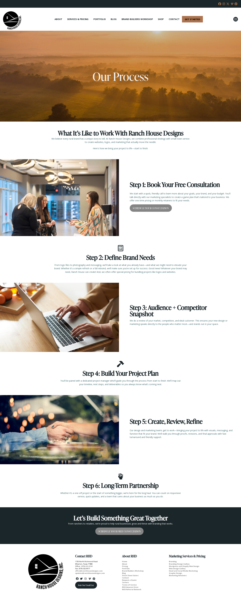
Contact (125, 578)
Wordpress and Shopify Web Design (184, 566)
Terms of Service (129, 585)
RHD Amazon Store (130, 587)
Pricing (125, 566)
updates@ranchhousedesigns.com (90, 573)
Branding (173, 561)
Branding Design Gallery (179, 564)
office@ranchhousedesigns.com (89, 571)
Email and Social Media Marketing (183, 571)
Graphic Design (175, 573)
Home (124, 561)
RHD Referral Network (131, 589)
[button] (235, 19)
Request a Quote (129, 580)
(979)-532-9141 (87, 566)
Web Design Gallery (177, 568)
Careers (125, 582)
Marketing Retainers (178, 575)
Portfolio (126, 568)
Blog (124, 573)
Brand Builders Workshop (133, 571)
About (124, 564)
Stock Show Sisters (130, 575)
